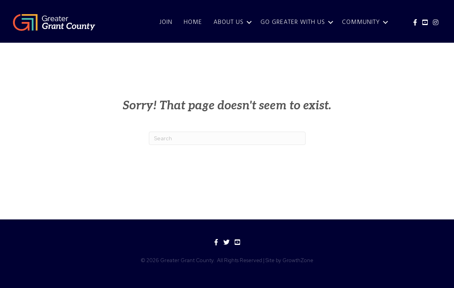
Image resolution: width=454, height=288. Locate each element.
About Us (228, 22)
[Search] (227, 138)
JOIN (165, 22)
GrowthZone (297, 260)
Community (361, 22)
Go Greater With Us (292, 22)
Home (193, 22)
